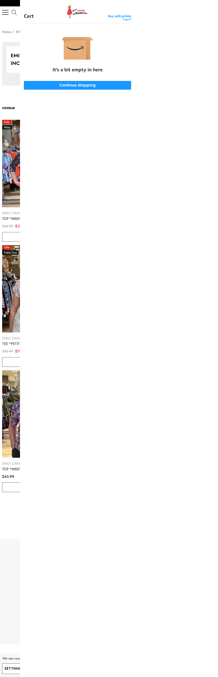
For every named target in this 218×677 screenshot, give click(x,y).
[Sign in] (202, 12)
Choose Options (36, 236)
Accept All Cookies (72, 668)
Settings (13, 668)
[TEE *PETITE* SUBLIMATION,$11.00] (36, 289)
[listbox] (150, 108)
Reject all (38, 668)
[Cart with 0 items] (210, 12)
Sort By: (123, 108)
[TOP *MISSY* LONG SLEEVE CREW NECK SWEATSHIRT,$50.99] (109, 414)
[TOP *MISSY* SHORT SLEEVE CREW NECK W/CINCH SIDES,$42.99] (36, 414)
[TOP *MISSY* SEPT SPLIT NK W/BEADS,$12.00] (36, 163)
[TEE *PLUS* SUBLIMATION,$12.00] (181, 163)
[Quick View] (54, 125)
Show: (69, 108)
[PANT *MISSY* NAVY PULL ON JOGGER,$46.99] (181, 414)
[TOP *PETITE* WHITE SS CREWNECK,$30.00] (181, 289)
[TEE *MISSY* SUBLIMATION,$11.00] (109, 289)
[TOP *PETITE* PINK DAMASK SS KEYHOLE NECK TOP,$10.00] (109, 163)
